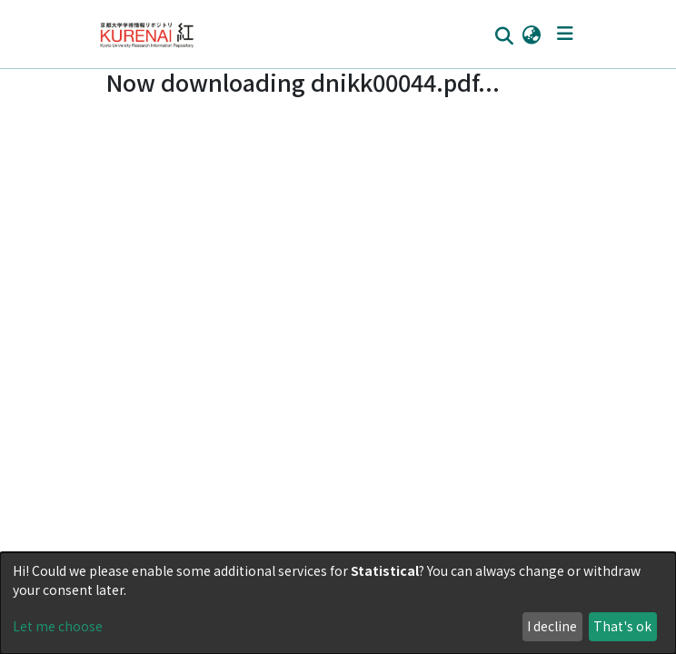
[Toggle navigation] (564, 33)
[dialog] (338, 603)
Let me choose (58, 626)
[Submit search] (504, 34)
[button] (531, 34)
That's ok (622, 626)
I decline (552, 626)
